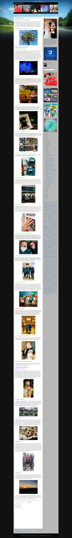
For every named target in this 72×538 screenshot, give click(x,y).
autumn (53, 207)
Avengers (56, 207)
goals (50, 240)
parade (45, 265)
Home (28, 530)
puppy (56, 269)
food (52, 236)
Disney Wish (48, 226)
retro (48, 272)
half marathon (46, 242)
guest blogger (51, 241)
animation (45, 206)
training (52, 284)
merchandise (47, 256)
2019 (45, 191)
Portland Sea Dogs (50, 268)
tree (56, 284)
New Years (48, 260)
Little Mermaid (51, 252)
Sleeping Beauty (55, 276)
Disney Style (52, 225)
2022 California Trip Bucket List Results (50, 169)
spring (53, 279)
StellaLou (49, 280)
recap (56, 271)
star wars (46, 280)
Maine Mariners (46, 254)
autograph (51, 207)
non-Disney (17, 25)
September (47, 144)
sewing (46, 275)
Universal (45, 286)
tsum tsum (47, 285)
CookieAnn (45, 219)
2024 (45, 137)
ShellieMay (55, 275)
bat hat (52, 208)
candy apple (45, 214)
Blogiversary (53, 210)
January (47, 187)
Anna (47, 206)
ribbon (53, 272)
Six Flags (48, 276)
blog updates (50, 210)
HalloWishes (55, 242)
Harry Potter (52, 244)
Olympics (54, 261)
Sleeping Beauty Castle (47, 277)
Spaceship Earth (48, 279)
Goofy (52, 240)
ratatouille (53, 271)
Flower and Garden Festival (47, 236)
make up (49, 254)
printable (49, 269)
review (51, 272)
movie (47, 258)
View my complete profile (50, 64)
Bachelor (45, 208)
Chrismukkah (45, 216)
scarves (45, 274)
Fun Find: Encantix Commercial (49, 158)
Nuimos (47, 261)
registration (45, 272)
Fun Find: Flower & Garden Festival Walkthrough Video (50, 177)
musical (45, 259)
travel (21, 503)
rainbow (56, 270)
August (47, 145)
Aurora (49, 207)
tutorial (51, 285)
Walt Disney (55, 288)
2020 (45, 190)
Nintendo (45, 261)
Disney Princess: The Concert (34, 51)
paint (44, 264)
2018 (45, 192)
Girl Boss (48, 239)
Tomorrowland (45, 283)
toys (50, 284)
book (52, 211)
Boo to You (49, 211)
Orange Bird (48, 263)
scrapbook (54, 274)
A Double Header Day (48, 157)
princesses (45, 269)
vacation (50, 286)
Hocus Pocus (45, 246)
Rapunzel (50, 271)
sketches (51, 276)
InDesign (45, 249)
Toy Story (47, 284)
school (51, 274)
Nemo (54, 259)
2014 (45, 197)
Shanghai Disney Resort (51, 275)
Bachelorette (47, 208)
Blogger (51, 535)
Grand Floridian (55, 240)
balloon (50, 208)
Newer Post (17, 530)
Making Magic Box (52, 254)
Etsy (53, 232)
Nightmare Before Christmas (53, 260)
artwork (45, 207)
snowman (51, 278)
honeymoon (45, 247)
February (47, 186)
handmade (47, 243)
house (48, 247)
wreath (51, 293)
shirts (44, 276)
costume (56, 219)
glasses (48, 240)
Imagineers (49, 248)
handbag (45, 243)
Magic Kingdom (46, 253)
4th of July (55, 202)
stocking (56, 280)
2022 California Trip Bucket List (27, 28)
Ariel (52, 206)
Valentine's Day (54, 286)
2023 (45, 138)
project (52, 269)
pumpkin (54, 269)
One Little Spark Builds (50, 262)
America (45, 205)
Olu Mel (52, 261)
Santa (56, 273)
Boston (53, 211)
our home (53, 263)
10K (48, 202)
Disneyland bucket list (21, 26)
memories (55, 255)
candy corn (48, 214)
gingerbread (45, 239)
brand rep (56, 211)
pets (56, 265)
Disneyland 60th (53, 227)
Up (47, 286)
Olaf (50, 261)
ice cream (55, 247)
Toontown (48, 283)
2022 (45, 139)
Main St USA (55, 253)
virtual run (48, 288)
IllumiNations (45, 248)
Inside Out (48, 249)
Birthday (53, 209)
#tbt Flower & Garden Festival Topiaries (50, 178)
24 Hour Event (51, 202)
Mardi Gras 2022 (47, 184)
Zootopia (53, 293)
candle (56, 213)
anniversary (49, 206)
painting (51, 264)
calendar (55, 212)
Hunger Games (52, 247)
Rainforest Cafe (46, 271)
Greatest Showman (46, 241)
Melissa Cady (50, 63)
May (46, 149)
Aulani (47, 207)
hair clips (55, 241)
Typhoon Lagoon (54, 285)
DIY (44, 229)
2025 (45, 136)
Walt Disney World (48, 289)
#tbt (44, 202)
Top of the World (52, 283)
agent (51, 204)
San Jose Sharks (52, 273)
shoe (46, 276)
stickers (52, 280)
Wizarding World (53, 292)
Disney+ (52, 226)
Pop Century (54, 267)
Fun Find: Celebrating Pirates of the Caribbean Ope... (50, 165)
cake (52, 212)
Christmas (50, 216)
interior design (53, 249)
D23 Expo (33, 498)
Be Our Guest (55, 208)
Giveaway (51, 239)
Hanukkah (51, 243)
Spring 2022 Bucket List (48, 162)
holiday (49, 246)
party (48, 265)
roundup (56, 272)
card (51, 214)
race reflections (52, 270)
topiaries (45, 284)
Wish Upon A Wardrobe (46, 292)
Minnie (55, 256)
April (46, 150)
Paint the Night (48, 264)
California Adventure (47, 213)
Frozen (49, 237)
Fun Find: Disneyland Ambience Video (50, 183)
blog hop (47, 210)
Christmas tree (55, 216)
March (46, 151)
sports (51, 279)
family (55, 234)
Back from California (48, 182)
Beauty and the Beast (47, 209)
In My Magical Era (54, 248)
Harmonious (48, 244)
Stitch (54, 280)
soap (53, 278)
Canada (54, 213)
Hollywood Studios (54, 246)
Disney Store (49, 225)
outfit (56, 263)
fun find (52, 237)
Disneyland (36, 24)
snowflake (48, 278)
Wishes (50, 292)
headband (48, 245)
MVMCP (47, 259)
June (46, 148)
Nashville (52, 259)
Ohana (48, 261)
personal (51, 265)
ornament (51, 263)
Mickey (51, 256)
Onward (54, 262)
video (51, 287)
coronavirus (50, 219)
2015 (45, 196)
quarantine (47, 270)
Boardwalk (47, 211)
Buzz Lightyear (49, 212)
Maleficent (56, 254)
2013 (45, 198)
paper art (56, 264)
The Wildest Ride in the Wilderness (50, 159)
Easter (49, 231)
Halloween (51, 242)
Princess (55, 268)
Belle (51, 209)
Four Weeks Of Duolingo (48, 168)
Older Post (40, 530)
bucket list (18, 503)
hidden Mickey (55, 245)
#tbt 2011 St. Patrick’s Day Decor (50, 167)
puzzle (44, 270)
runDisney (46, 273)
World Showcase (47, 293)
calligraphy (51, 213)
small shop (51, 277)
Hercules (51, 245)
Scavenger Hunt (48, 274)
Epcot (51, 232)
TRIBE (44, 285)
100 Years (46, 202)
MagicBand (50, 253)
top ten (56, 283)
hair (53, 241)
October (47, 143)
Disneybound (55, 226)
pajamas (53, 264)
